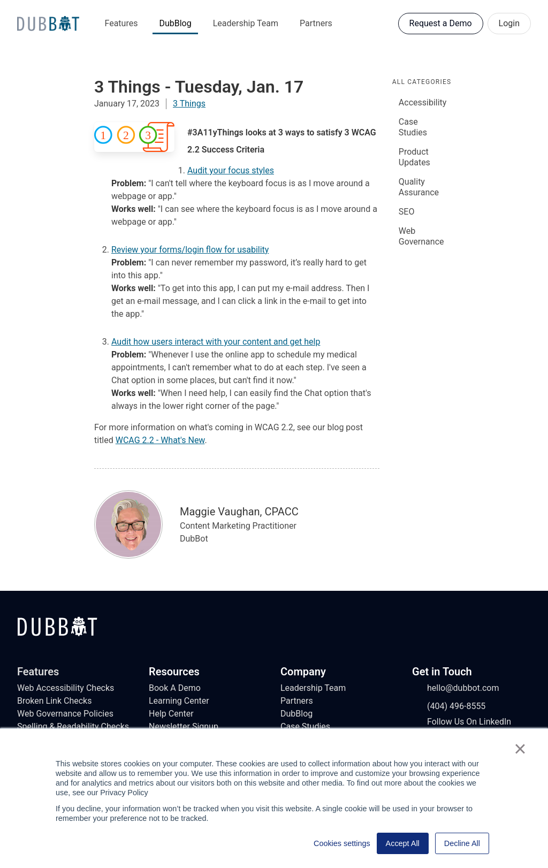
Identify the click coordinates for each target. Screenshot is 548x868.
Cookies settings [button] (342, 843)
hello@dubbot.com (455, 688)
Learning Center (179, 701)
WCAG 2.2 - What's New (160, 440)
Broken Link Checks (54, 701)
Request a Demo (440, 23)
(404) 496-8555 (448, 706)
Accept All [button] (403, 843)
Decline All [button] (462, 843)
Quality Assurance (419, 187)
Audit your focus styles (230, 170)
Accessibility (423, 102)
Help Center (171, 714)
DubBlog (175, 23)
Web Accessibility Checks (65, 688)
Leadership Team (245, 23)
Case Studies (413, 127)
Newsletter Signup (183, 726)
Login (509, 23)
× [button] (520, 748)
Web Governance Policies (65, 714)
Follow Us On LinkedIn (461, 722)
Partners (316, 23)
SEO (407, 212)
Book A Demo (175, 688)
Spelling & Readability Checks (73, 726)
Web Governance (421, 236)
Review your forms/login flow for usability (190, 250)
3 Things (189, 103)
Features (121, 23)
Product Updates (414, 157)
